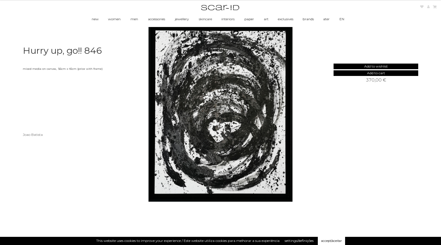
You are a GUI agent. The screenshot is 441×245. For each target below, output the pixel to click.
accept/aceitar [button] (331, 241)
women (114, 19)
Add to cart (376, 73)
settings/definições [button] (299, 241)
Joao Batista (33, 134)
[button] (376, 66)
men (134, 19)
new (95, 19)
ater (326, 19)
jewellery (182, 19)
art (266, 19)
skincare (205, 19)
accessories (156, 19)
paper (249, 19)
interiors (228, 19)
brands (308, 19)
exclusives (285, 19)
